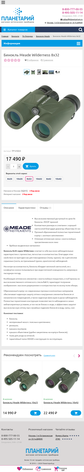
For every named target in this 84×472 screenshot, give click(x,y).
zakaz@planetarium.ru (73, 19)
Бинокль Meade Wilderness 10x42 (61, 402)
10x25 (19, 178)
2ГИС (58, 439)
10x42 (58, 178)
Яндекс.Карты (62, 435)
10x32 (39, 178)
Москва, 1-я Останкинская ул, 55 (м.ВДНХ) (65, 22)
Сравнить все (49, 355)
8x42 (48, 178)
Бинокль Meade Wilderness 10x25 (20, 402)
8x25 (9, 178)
